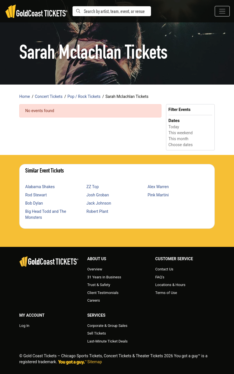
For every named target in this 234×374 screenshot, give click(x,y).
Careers (93, 300)
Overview (94, 269)
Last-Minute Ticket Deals (107, 341)
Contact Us (164, 269)
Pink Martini (158, 195)
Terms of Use (166, 293)
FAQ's (159, 277)
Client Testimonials (102, 293)
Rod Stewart (36, 195)
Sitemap (94, 362)
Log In (24, 325)
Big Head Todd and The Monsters (45, 214)
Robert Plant (97, 211)
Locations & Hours (170, 285)
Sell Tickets (96, 333)
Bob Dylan (34, 203)
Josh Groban (97, 195)
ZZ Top (92, 186)
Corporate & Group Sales (107, 325)
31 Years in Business (104, 277)
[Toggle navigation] (222, 11)
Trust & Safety (98, 285)
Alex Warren (158, 186)
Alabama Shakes (40, 186)
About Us (96, 259)
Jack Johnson (98, 203)
